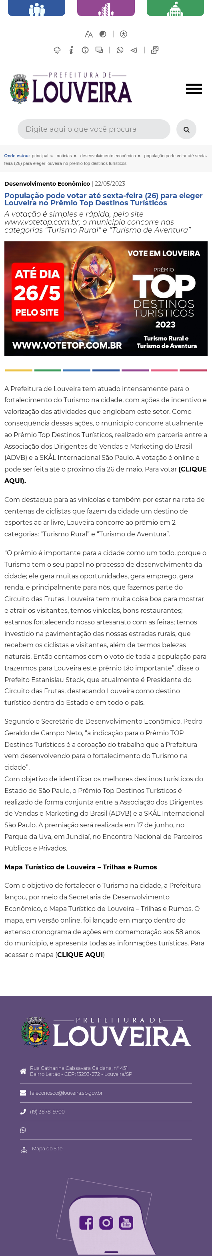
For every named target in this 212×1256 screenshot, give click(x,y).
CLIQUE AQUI (80, 955)
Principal (40, 155)
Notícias (64, 155)
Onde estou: (17, 155)
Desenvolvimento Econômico (108, 155)
